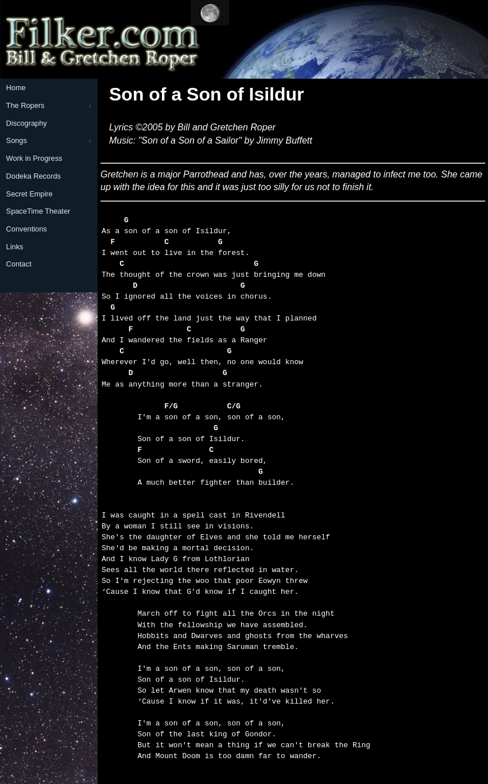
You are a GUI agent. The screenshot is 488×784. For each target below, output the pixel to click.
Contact (19, 264)
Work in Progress (34, 158)
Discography (26, 123)
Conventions (26, 229)
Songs (16, 140)
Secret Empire (29, 194)
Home (16, 87)
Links (15, 246)
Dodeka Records (33, 176)
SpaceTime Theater (38, 211)
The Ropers (25, 105)
